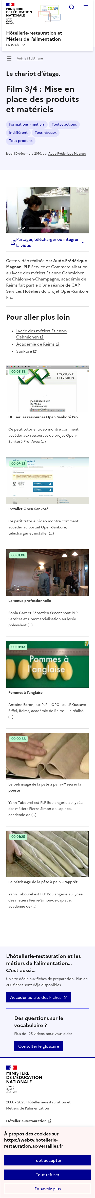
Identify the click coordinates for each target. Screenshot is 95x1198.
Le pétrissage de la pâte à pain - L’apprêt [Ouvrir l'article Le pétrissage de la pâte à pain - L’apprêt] (43, 882)
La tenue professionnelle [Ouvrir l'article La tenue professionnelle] (29, 600)
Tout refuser (47, 1175)
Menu (86, 7)
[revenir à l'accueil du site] (47, 36)
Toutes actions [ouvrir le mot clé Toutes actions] (64, 124)
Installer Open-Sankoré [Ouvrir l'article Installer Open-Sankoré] (28, 509)
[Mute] (74, 228)
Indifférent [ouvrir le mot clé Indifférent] (18, 132)
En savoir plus (47, 1189)
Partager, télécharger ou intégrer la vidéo (44, 242)
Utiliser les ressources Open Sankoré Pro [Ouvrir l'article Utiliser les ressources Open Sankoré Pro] (43, 417)
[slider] (43, 228)
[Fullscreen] (82, 228)
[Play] (47, 210)
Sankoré (24, 351)
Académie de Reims (35, 344)
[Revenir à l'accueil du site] (24, 1079)
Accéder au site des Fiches (35, 997)
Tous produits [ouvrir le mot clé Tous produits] (20, 140)
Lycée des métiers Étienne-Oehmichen (41, 334)
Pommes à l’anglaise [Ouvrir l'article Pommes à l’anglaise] (25, 692)
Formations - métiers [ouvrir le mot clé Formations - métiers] (27, 124)
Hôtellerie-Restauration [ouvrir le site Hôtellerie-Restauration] (26, 1121)
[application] (47, 210)
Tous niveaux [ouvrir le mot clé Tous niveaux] (45, 132)
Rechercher (72, 7)
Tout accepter (47, 1160)
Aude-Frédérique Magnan (67, 153)
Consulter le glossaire (38, 1046)
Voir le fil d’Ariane (30, 58)
